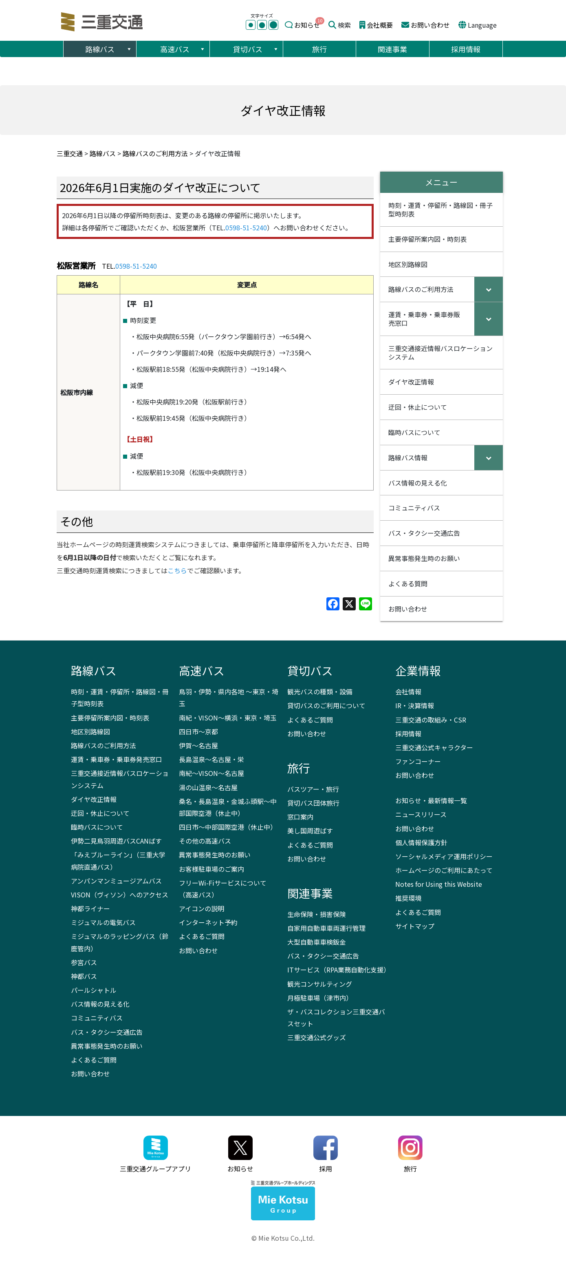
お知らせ (307, 25)
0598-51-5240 (246, 227)
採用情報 (465, 49)
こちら (177, 570)
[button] (128, 49)
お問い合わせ (430, 25)
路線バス (108, 49)
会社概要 (380, 25)
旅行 (319, 49)
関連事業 (392, 49)
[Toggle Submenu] (488, 289)
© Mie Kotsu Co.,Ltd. (283, 1238)
